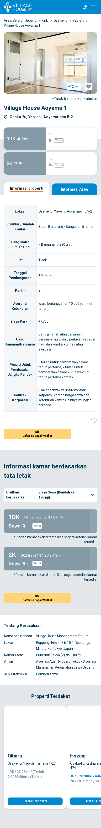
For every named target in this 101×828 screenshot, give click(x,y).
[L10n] (85, 7)
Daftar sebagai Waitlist (37, 435)
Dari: (51, 134)
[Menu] (93, 7)
